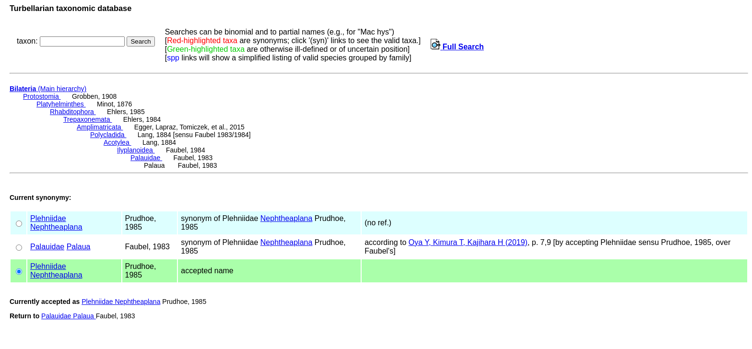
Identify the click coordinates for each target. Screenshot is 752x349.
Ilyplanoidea (136, 150)
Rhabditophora (73, 112)
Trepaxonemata (87, 119)
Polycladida (108, 135)
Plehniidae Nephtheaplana (121, 301)
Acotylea (117, 142)
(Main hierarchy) (48, 89)
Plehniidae (48, 218)
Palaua (79, 247)
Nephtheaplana (56, 227)
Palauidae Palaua (68, 316)
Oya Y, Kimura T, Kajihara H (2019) (468, 242)
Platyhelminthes (61, 104)
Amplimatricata (100, 127)
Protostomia (42, 96)
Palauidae (146, 158)
